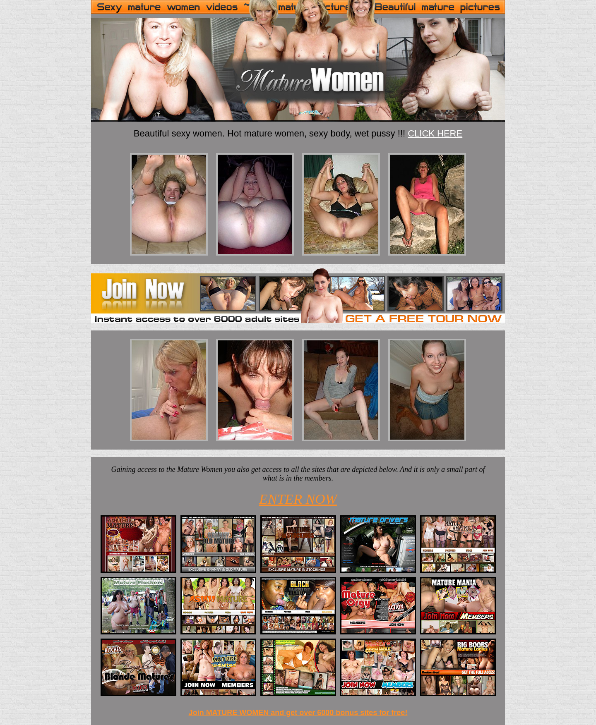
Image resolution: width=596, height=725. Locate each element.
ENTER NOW (298, 499)
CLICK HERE (435, 133)
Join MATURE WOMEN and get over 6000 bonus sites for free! (298, 712)
